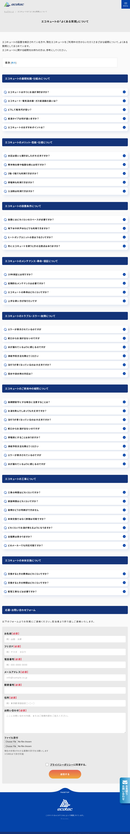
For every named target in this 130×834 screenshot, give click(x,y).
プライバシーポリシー (61, 764)
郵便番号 (9, 684)
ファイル (8, 737)
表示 (13, 62)
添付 (15, 737)
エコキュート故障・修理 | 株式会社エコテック (15, 4)
